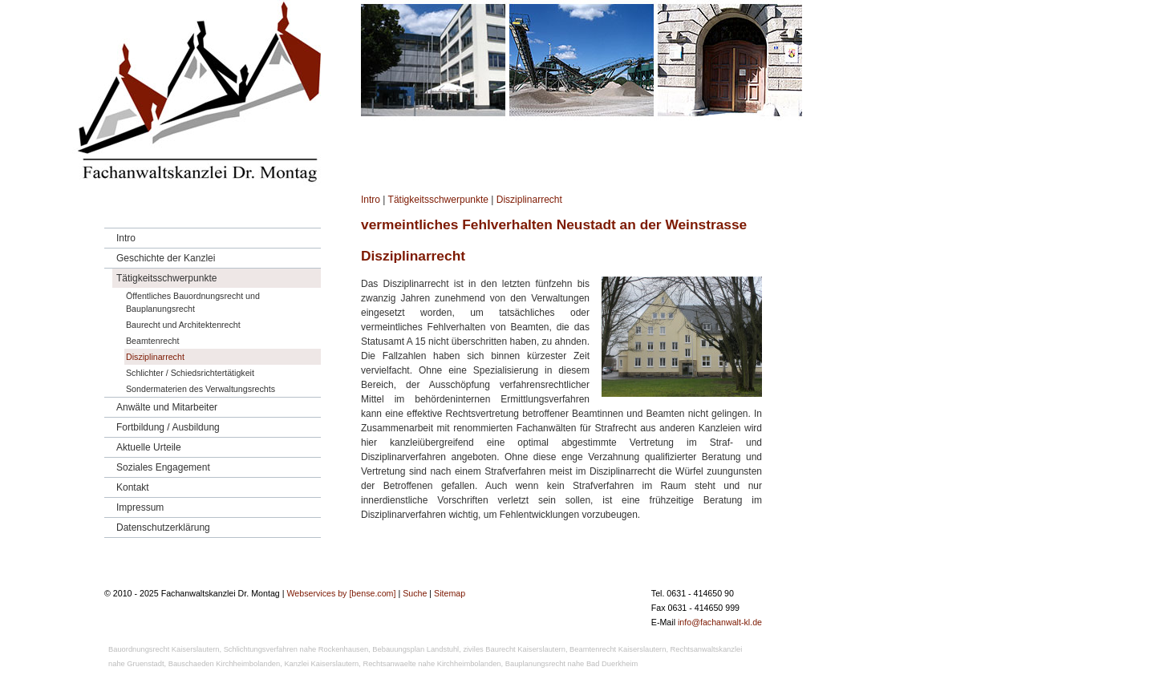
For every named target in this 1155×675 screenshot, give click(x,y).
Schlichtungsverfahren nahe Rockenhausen (296, 649)
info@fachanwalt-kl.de (720, 622)
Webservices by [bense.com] (340, 593)
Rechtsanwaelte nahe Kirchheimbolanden (431, 664)
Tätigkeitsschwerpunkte (438, 199)
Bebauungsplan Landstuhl (415, 649)
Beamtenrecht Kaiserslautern (617, 649)
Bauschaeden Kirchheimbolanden (224, 664)
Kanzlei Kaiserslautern (321, 664)
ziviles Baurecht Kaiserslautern (514, 649)
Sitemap (449, 593)
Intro (370, 199)
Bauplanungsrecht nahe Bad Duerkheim (571, 664)
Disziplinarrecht (529, 199)
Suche (415, 593)
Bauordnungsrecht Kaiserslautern (163, 649)
